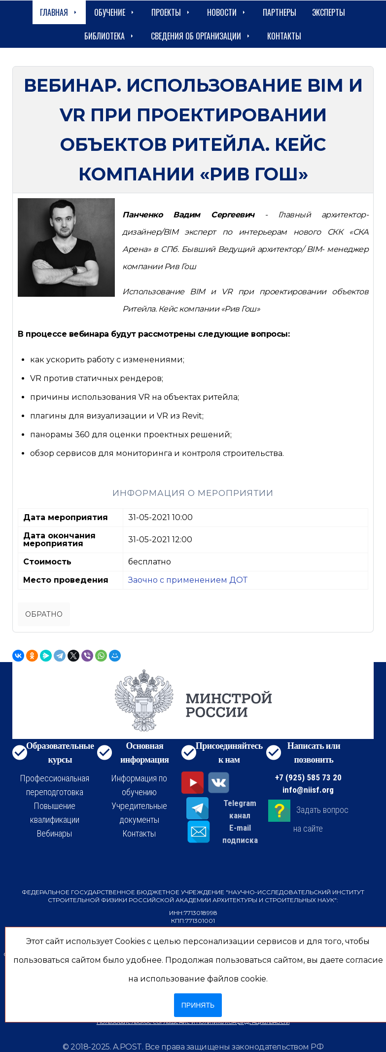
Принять (197, 1005)
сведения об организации (201, 36)
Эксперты (328, 12)
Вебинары (54, 833)
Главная (59, 12)
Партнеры (279, 12)
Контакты (284, 36)
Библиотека (109, 36)
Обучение (115, 12)
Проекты (171, 12)
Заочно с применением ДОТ (187, 580)
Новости (227, 12)
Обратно (44, 614)
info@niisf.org (308, 790)
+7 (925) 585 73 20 (308, 777)
